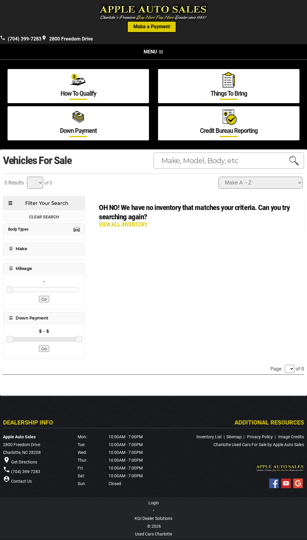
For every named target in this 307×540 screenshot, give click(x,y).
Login (153, 503)
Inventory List (209, 437)
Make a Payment (151, 27)
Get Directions (24, 462)
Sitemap (234, 437)
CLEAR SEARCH (44, 217)
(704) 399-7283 (20, 38)
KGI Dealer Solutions (153, 518)
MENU (154, 52)
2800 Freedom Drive (67, 38)
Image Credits (291, 437)
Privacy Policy (260, 437)
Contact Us (21, 481)
